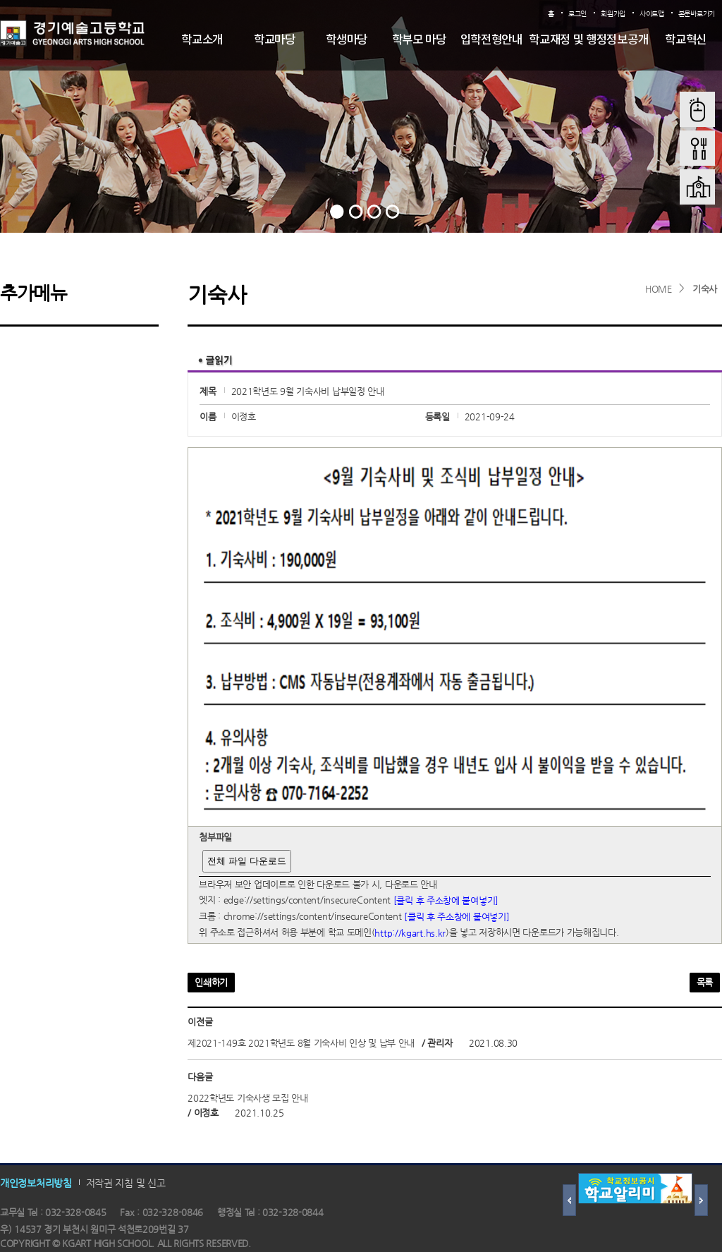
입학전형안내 (491, 40)
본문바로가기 (696, 14)
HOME (658, 289)
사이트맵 (652, 14)
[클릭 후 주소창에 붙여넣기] (445, 900)
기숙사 (704, 289)
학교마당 (274, 40)
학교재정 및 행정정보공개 (588, 40)
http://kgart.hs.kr (410, 933)
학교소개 (202, 40)
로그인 (577, 14)
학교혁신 (685, 40)
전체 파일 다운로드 (246, 861)
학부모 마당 (419, 40)
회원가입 (613, 14)
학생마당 (346, 40)
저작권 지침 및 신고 (126, 1182)
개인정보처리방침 (36, 1182)
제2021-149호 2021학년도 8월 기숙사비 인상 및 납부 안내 (301, 1043)
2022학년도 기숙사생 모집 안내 (248, 1098)
